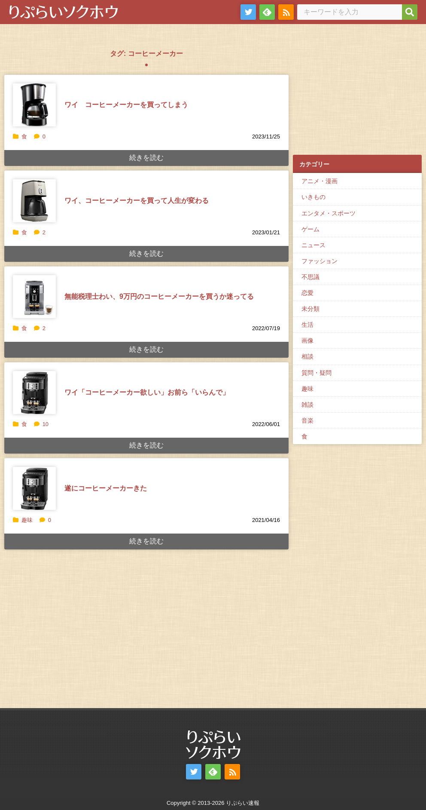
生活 (307, 324)
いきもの (313, 196)
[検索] (409, 12)
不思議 (310, 276)
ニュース (313, 245)
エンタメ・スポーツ (328, 213)
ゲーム (310, 229)
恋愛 (307, 292)
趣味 (27, 520)
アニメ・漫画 (319, 181)
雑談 (307, 404)
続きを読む (146, 157)
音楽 (307, 420)
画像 (307, 340)
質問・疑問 (316, 372)
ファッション (319, 261)
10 (41, 424)
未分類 (310, 308)
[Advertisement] (357, 95)
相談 (307, 356)
